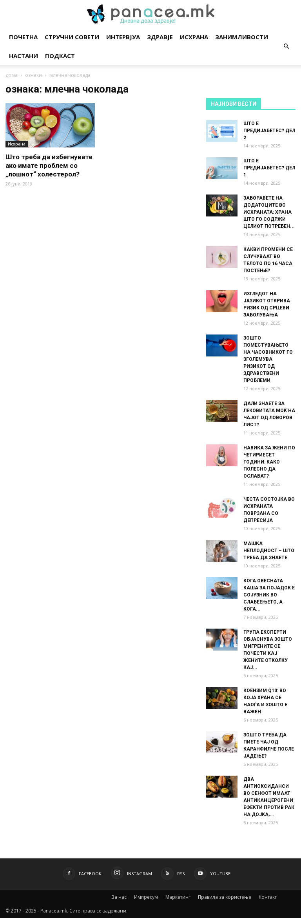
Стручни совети (72, 37)
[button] (286, 46)
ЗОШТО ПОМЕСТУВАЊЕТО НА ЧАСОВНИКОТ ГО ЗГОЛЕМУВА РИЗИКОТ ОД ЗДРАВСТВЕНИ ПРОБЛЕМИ (268, 359)
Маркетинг (177, 897)
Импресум (146, 897)
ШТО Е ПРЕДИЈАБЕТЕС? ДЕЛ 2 (269, 130)
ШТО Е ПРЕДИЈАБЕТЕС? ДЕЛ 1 (269, 168)
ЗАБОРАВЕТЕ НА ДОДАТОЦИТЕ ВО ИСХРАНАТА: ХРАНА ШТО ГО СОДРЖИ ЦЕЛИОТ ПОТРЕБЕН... (269, 212)
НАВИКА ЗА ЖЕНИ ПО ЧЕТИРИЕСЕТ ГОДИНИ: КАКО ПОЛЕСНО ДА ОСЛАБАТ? (269, 462)
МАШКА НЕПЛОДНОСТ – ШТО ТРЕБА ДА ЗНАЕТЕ (268, 550)
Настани (23, 56)
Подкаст (60, 56)
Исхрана (194, 37)
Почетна (23, 37)
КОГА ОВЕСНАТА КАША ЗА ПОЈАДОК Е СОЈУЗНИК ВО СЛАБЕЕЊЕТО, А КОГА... (269, 595)
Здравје (160, 37)
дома (11, 75)
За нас (119, 897)
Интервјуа (123, 37)
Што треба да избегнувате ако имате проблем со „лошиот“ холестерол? (48, 165)
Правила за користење (224, 897)
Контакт (268, 897)
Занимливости (241, 37)
